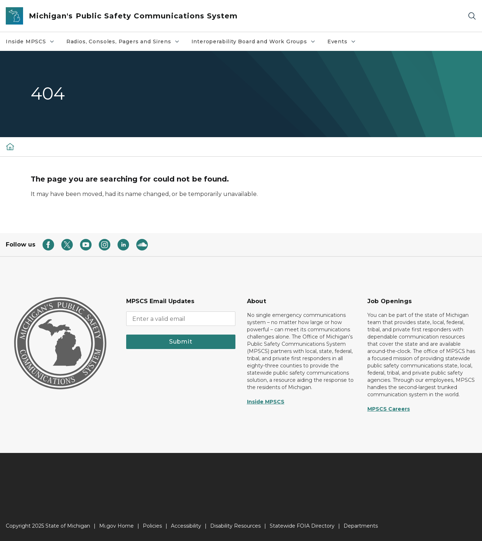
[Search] (472, 16)
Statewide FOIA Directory (302, 526)
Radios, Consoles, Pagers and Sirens (126, 43)
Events (344, 43)
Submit (181, 341)
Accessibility (186, 526)
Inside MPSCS (33, 43)
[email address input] (180, 318)
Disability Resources (235, 526)
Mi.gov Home (116, 526)
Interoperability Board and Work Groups (256, 43)
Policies (152, 526)
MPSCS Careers (388, 409)
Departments (361, 526)
